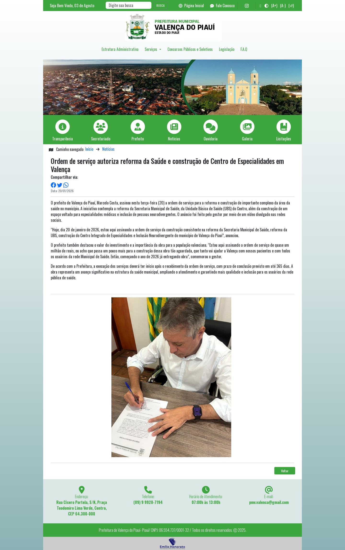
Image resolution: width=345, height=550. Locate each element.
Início (89, 149)
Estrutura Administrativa (120, 49)
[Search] (128, 5)
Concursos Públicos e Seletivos (190, 49)
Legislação (226, 49)
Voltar (284, 470)
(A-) (283, 5)
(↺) (291, 5)
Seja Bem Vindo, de (72, 5)
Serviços (151, 49)
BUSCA (160, 5)
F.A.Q (244, 49)
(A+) (274, 5)
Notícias (108, 149)
